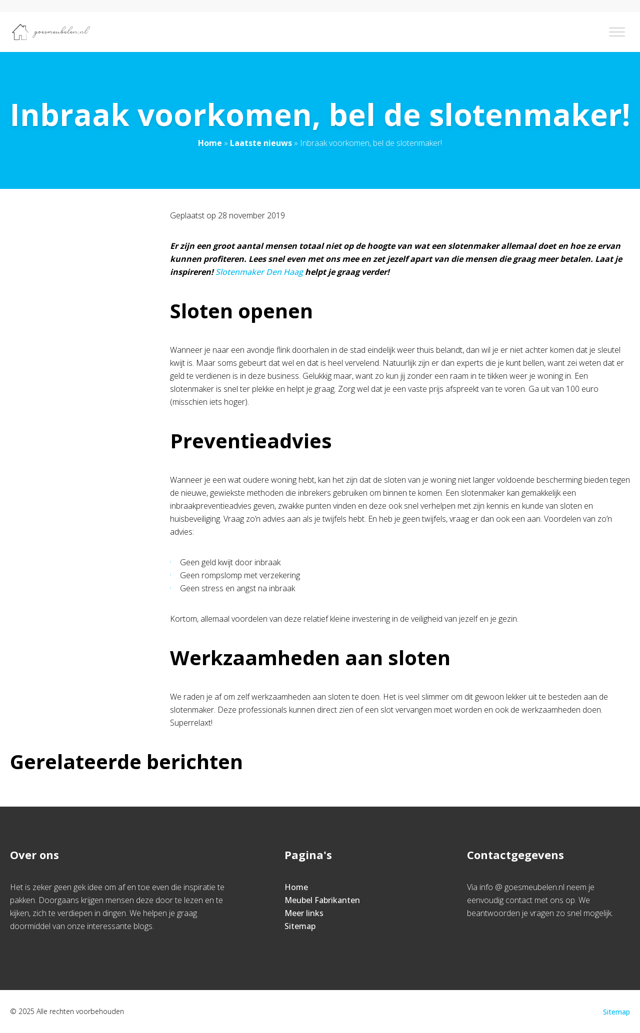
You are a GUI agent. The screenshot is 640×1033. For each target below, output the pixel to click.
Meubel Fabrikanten (322, 900)
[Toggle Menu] (617, 31)
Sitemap (300, 926)
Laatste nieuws (261, 142)
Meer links (304, 913)
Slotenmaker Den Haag (259, 271)
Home (210, 142)
